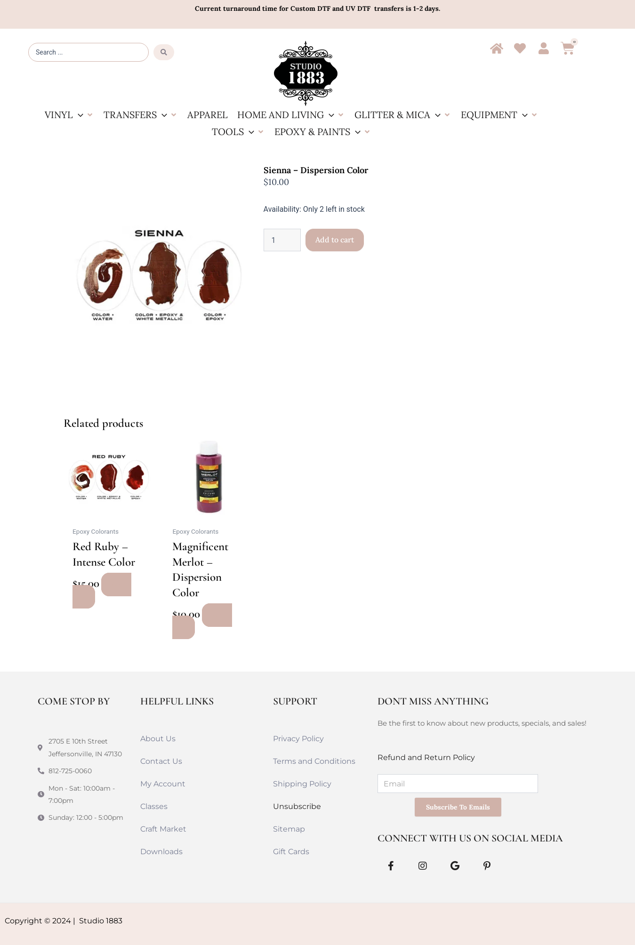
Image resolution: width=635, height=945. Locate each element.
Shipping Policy (302, 783)
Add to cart (334, 240)
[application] (78, 114)
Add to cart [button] (101, 590)
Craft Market (163, 829)
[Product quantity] (282, 240)
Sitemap (289, 829)
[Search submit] (163, 52)
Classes (154, 806)
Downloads (161, 851)
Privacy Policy (298, 738)
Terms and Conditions (314, 761)
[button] (69, 114)
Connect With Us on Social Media (470, 838)
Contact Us (161, 761)
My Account (162, 783)
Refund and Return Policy (426, 757)
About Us (158, 738)
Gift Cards (291, 851)
